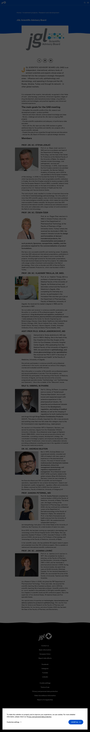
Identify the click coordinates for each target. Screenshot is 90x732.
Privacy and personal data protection (39, 717)
